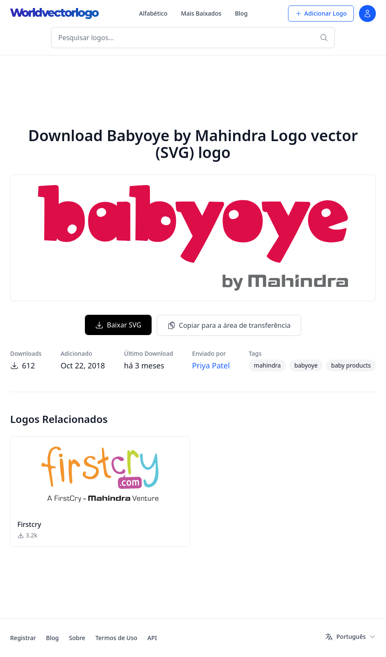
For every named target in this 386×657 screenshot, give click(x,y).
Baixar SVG (118, 325)
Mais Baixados (201, 13)
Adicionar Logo (321, 13)
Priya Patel (211, 365)
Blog (241, 13)
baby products (351, 365)
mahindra (267, 365)
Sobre (77, 638)
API (152, 638)
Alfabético (153, 13)
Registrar (23, 638)
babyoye (306, 365)
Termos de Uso (116, 638)
